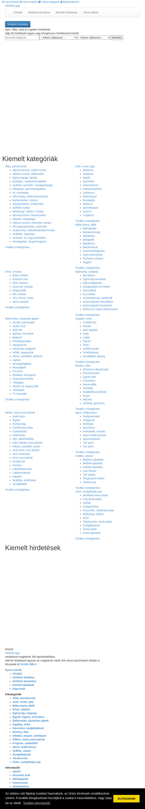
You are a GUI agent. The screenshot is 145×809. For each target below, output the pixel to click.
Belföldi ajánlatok (93, 463)
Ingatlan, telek (83, 318)
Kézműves (89, 427)
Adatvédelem (21, 786)
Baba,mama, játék (85, 224)
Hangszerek (20, 344)
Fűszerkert (89, 380)
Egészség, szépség (86, 271)
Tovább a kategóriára (17, 247)
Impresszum (20, 782)
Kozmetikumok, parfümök (97, 297)
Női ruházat (19, 294)
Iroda (86, 333)
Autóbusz (88, 173)
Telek (86, 344)
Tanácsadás (90, 529)
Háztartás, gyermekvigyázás (29, 188)
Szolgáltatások (91, 525)
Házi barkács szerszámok (28, 442)
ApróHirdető (10, 1)
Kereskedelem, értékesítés (28, 203)
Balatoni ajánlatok (93, 459)
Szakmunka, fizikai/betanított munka (34, 230)
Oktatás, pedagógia (24, 218)
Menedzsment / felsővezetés (29, 215)
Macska (87, 399)
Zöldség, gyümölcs (94, 403)
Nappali (17, 476)
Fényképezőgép (22, 341)
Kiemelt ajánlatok (23, 684)
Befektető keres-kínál (95, 495)
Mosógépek (19, 367)
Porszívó (18, 371)
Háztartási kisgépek (24, 348)
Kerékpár (88, 423)
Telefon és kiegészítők (25, 386)
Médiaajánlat (20, 778)
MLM (86, 517)
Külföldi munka (21, 207)
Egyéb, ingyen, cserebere (28, 716)
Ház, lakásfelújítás (23, 438)
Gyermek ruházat (23, 286)
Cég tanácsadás (92, 499)
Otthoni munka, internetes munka (32, 222)
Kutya (86, 395)
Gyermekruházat (92, 254)
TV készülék (20, 393)
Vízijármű (88, 215)
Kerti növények (21, 453)
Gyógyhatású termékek (96, 286)
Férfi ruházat (20, 282)
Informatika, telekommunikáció (30, 196)
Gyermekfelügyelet (94, 250)
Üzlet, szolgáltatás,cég (88, 491)
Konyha (17, 465)
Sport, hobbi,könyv (86, 412)
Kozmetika (89, 294)
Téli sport (88, 442)
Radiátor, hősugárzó (24, 374)
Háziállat (88, 388)
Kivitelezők (19, 461)
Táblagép (18, 382)
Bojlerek (17, 337)
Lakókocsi (88, 192)
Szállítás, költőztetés (25, 480)
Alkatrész (88, 170)
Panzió (87, 341)
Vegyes (87, 262)
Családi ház (89, 322)
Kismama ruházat (93, 258)
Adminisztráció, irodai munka (29, 170)
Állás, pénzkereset (15, 166)
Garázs (87, 326)
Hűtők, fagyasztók (23, 352)
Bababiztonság (91, 232)
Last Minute (89, 470)
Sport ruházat (20, 301)
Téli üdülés (89, 474)
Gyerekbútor (20, 431)
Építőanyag (19, 423)
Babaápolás (90, 228)
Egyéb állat (89, 376)
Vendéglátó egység (94, 356)
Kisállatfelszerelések (95, 391)
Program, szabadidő (25, 743)
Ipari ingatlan (90, 329)
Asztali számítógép (24, 322)
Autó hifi (17, 329)
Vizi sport (88, 446)
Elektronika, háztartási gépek (22, 318)
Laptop (17, 359)
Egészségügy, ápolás (25, 177)
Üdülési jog (89, 482)
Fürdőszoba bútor (23, 427)
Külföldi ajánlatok (93, 467)
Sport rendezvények (94, 435)
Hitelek (87, 502)
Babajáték (88, 239)
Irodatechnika (91, 506)
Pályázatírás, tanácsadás (97, 521)
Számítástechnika (23, 378)
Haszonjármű (90, 185)
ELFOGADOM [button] (126, 798)
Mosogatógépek (22, 363)
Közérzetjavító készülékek (98, 301)
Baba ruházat (20, 275)
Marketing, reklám (93, 514)
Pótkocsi (88, 203)
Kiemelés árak (21, 775)
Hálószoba (19, 435)
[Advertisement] (72, 68)
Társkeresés (20, 758)
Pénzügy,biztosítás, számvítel (30, 226)
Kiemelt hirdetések (66, 12)
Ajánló (17, 771)
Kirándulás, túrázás (94, 431)
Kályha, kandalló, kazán (26, 446)
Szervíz (87, 211)
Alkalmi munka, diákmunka (28, 173)
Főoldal (18, 12)
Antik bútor (19, 416)
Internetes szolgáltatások (28, 728)
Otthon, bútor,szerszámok (20, 412)
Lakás (86, 337)
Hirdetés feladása (17, 24)
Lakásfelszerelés (22, 468)
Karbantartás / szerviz (25, 200)
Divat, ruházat (13, 271)
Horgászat (89, 420)
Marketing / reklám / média (28, 211)
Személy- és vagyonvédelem (29, 237)
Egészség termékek (94, 279)
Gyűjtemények (91, 416)
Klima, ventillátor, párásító (28, 356)
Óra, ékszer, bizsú (23, 297)
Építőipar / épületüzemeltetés (29, 181)
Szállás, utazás (84, 455)
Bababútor (89, 235)
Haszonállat (89, 384)
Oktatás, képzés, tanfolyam (29, 735)
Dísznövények (91, 373)
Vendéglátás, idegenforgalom (29, 241)
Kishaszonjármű (92, 188)
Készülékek (89, 290)
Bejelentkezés (70, 1)
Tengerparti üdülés (93, 478)
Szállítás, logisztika (24, 234)
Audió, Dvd (19, 326)
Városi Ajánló (29, 1)
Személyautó (90, 207)
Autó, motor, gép (85, 166)
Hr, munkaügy (21, 192)
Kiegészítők (19, 290)
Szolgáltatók (20, 484)
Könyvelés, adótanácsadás (98, 510)
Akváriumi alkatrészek (95, 369)
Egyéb (86, 177)
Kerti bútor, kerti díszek (26, 450)
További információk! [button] (36, 803)
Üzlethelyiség (90, 352)
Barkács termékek (23, 333)
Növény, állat (82, 365)
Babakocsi (89, 243)
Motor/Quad (90, 196)
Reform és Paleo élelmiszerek (100, 309)
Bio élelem (89, 275)
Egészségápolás (92, 282)
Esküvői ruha (20, 279)
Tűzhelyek (19, 390)
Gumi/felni (89, 181)
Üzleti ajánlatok (92, 532)
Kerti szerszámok (23, 457)
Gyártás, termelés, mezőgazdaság (32, 185)
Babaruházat (90, 247)
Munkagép (89, 200)
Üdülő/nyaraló (91, 348)
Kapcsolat (19, 688)
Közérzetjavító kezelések (97, 305)
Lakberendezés (22, 472)
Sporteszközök (91, 438)
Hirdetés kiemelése (39, 12)
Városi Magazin (49, 1)
